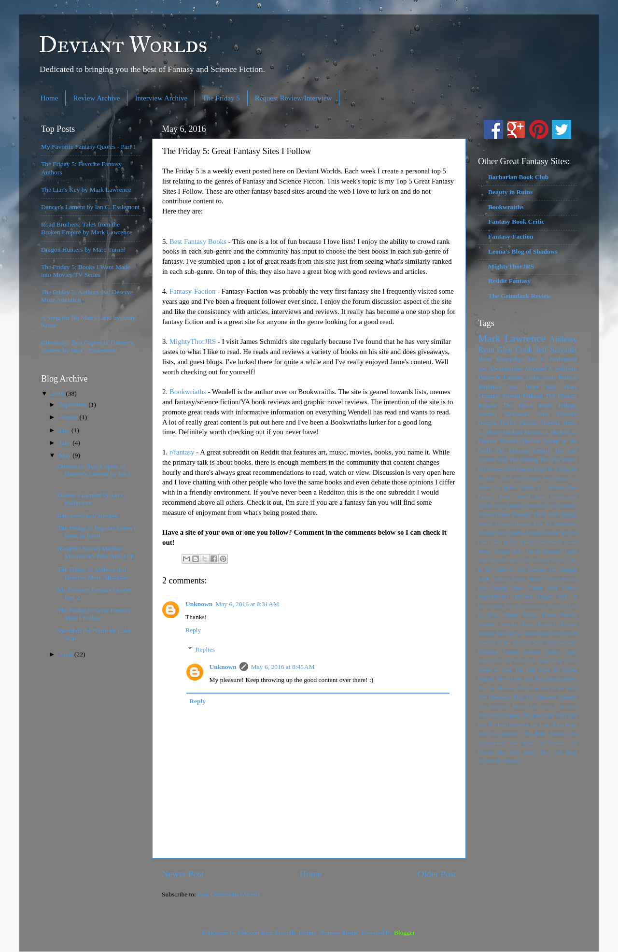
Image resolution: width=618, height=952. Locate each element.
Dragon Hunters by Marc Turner (83, 249)
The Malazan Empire (523, 450)
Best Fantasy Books (197, 241)
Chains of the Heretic (500, 506)
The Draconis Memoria (551, 697)
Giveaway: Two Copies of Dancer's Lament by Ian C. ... (96, 474)
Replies (205, 649)
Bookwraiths (506, 207)
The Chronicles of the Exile (547, 688)
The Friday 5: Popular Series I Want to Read (96, 532)
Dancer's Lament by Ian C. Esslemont (90, 207)
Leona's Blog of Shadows (523, 251)
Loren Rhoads (561, 579)
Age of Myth (527, 478)
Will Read (565, 752)
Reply (193, 630)
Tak (518, 670)
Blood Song (531, 496)
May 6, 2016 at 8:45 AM (283, 666)
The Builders (501, 688)
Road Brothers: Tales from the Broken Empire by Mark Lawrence (86, 228)
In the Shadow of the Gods (548, 560)
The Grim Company (499, 715)
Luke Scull (541, 377)
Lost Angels (492, 588)
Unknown (198, 604)
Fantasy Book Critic (516, 221)
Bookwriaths (187, 392)
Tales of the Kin (514, 679)
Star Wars (523, 386)
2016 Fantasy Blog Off (528, 469)
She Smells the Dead (526, 661)
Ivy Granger (563, 569)
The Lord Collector (508, 724)
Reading (546, 624)
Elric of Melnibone (555, 523)
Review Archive (96, 98)
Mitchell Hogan (533, 596)
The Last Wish (538, 715)
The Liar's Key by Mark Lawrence (86, 189)
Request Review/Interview (293, 98)
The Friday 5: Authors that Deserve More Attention (92, 573)
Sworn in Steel (495, 670)
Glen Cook (515, 349)
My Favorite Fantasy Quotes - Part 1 (88, 146)
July (65, 430)
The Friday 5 (220, 98)
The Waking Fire (529, 459)
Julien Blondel (527, 579)
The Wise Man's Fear (523, 752)
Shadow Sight (561, 651)
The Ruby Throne (544, 734)
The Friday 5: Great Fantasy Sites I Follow (94, 614)
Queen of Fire (562, 606)
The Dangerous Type (501, 697)
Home (49, 98)
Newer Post (183, 874)
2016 (58, 393)
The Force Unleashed (553, 706)
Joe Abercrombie (500, 368)
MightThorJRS (493, 596)
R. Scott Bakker (498, 615)
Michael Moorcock (525, 432)
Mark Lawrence (512, 338)
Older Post (437, 874)
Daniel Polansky (514, 514)
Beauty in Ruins (510, 192)
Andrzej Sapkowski (504, 414)
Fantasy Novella (540, 423)
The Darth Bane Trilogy (540, 405)
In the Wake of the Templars (512, 569)
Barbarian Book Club (518, 177)
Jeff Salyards (556, 349)
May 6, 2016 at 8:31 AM (247, 604)
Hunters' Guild (560, 551)
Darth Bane (546, 514)
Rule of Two (509, 633)
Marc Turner (527, 588)
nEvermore (489, 761)
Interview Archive (161, 98)
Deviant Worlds (123, 44)
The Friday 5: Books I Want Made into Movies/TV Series (85, 270)
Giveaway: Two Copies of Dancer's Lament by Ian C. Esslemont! (87, 346)
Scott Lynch (564, 633)
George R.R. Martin (517, 551)
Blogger (404, 932)
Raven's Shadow (520, 441)
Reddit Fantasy (509, 280)
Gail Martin (549, 542)
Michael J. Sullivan (551, 368)
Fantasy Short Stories (501, 533)
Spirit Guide (564, 661)
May (65, 455)
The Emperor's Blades (502, 706)
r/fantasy (181, 452)
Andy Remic (556, 478)
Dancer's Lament (500, 377)
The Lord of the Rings (553, 724)
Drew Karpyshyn (501, 359)
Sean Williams (548, 642)
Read (527, 624)
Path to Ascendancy (525, 606)
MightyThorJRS (192, 341)
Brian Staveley (557, 414)
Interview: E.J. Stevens (87, 515)
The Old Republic (499, 734)
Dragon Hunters (513, 523)
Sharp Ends (490, 661)
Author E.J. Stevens (542, 487)
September (73, 404)
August (69, 417)
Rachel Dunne (539, 615)
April (66, 654)
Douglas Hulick (497, 423)
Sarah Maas (537, 633)
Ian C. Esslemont (552, 359)
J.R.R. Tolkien (493, 579)
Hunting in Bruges (498, 560)
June (65, 442)
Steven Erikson (523, 395)
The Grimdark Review (519, 295)
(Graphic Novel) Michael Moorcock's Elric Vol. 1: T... (97, 552)
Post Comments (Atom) (228, 894)
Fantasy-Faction (192, 291)
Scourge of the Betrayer (504, 642)
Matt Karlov (562, 588)
